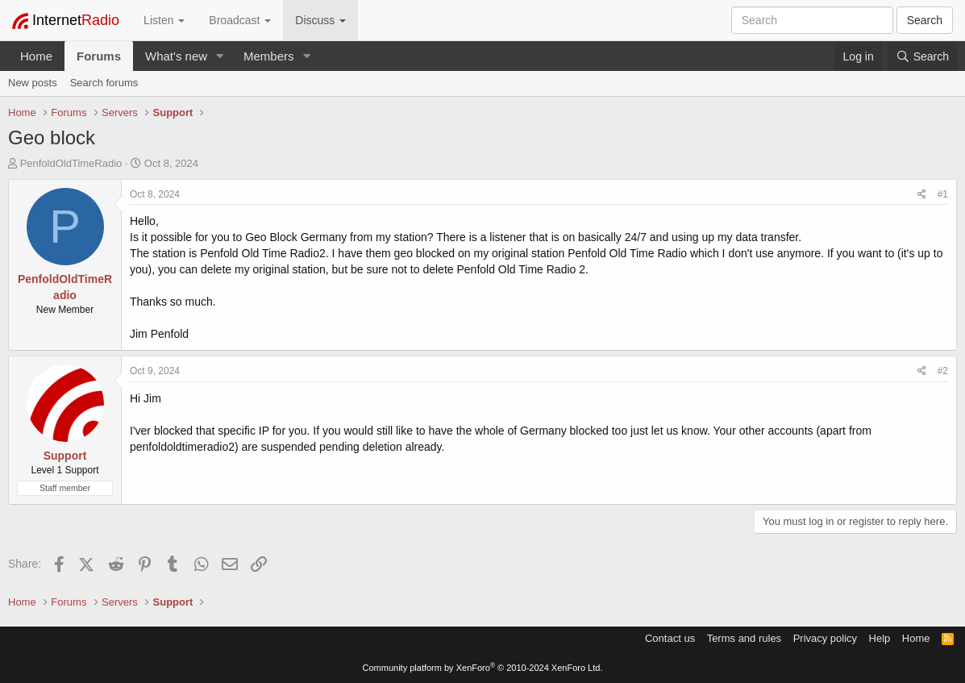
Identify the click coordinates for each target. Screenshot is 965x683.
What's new (176, 56)
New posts (32, 83)
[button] (220, 56)
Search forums (104, 83)
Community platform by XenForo (483, 668)
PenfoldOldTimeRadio (71, 163)
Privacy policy (825, 638)
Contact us (670, 638)
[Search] (922, 56)
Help (880, 638)
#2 (943, 371)
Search (924, 20)
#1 (943, 194)
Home (36, 56)
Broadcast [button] (240, 20)
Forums (99, 56)
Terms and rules (744, 638)
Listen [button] (164, 20)
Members (268, 56)
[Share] (922, 194)
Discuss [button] (320, 20)
